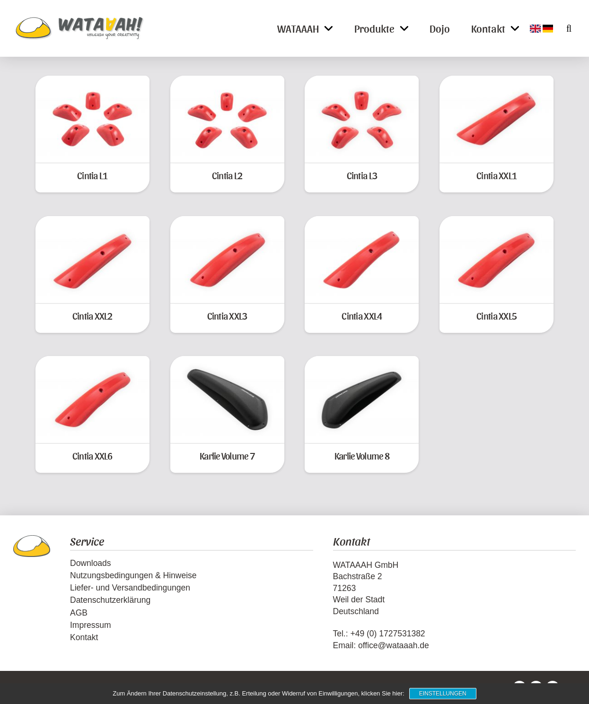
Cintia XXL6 (92, 455)
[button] (563, 28)
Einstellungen (442, 693)
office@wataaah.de (393, 645)
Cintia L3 (362, 175)
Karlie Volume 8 (361, 455)
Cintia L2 (227, 175)
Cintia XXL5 (496, 316)
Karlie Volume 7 (227, 455)
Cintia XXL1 (496, 175)
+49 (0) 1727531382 (387, 633)
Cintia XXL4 (362, 316)
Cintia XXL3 (227, 316)
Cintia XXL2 (92, 316)
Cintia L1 (92, 175)
